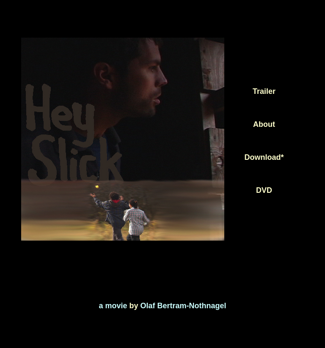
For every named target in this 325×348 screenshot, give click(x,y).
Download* (264, 157)
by (133, 305)
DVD (264, 190)
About (264, 124)
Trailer (264, 91)
